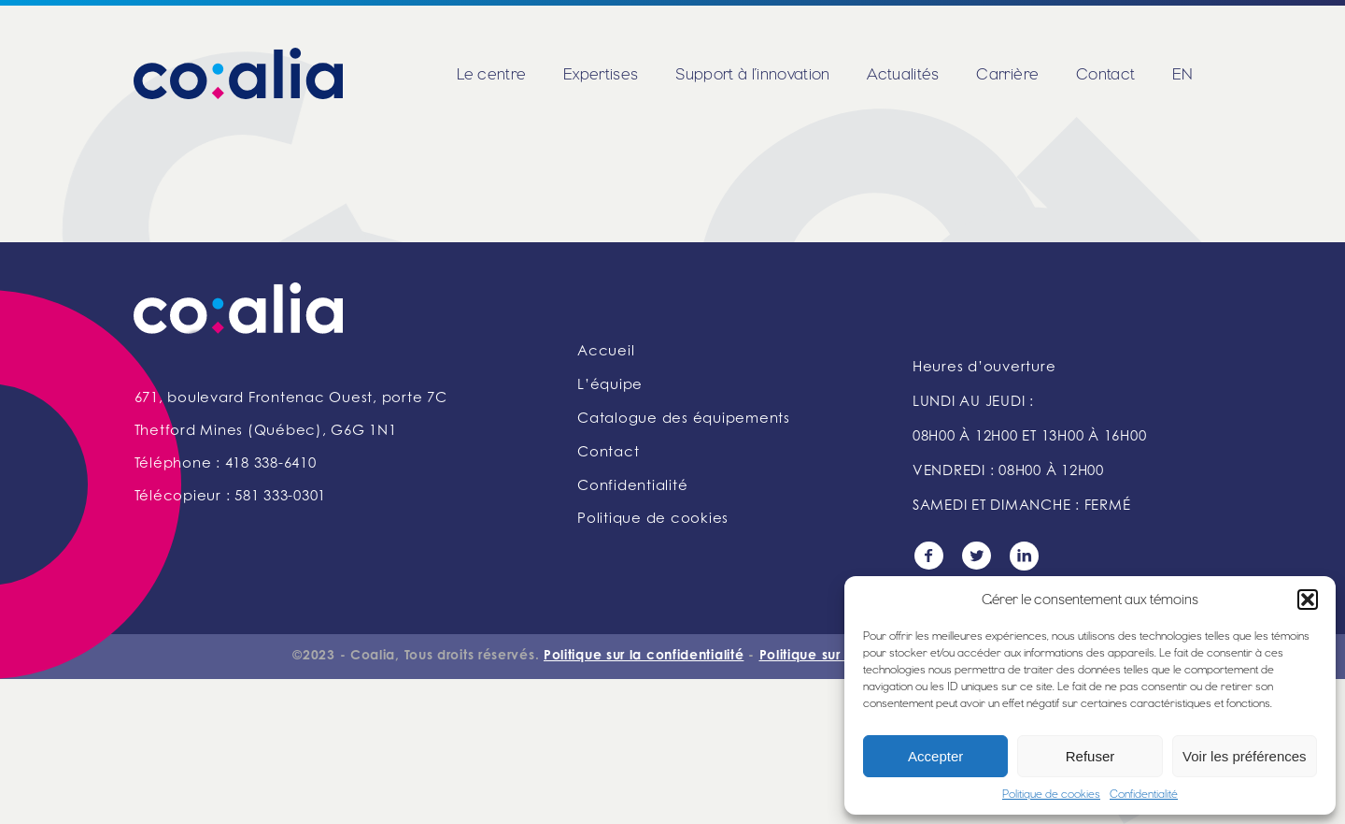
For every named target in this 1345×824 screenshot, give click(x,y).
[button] (1307, 599)
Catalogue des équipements (683, 419)
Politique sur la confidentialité (643, 656)
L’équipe (610, 386)
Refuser (1090, 756)
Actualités (903, 74)
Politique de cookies (1051, 794)
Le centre (491, 74)
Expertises (600, 74)
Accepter (935, 756)
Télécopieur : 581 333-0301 (230, 497)
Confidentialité (1144, 794)
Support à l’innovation (752, 74)
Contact (1105, 74)
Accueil (605, 352)
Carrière (1007, 74)
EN (1183, 74)
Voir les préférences (1244, 756)
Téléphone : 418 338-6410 (225, 464)
